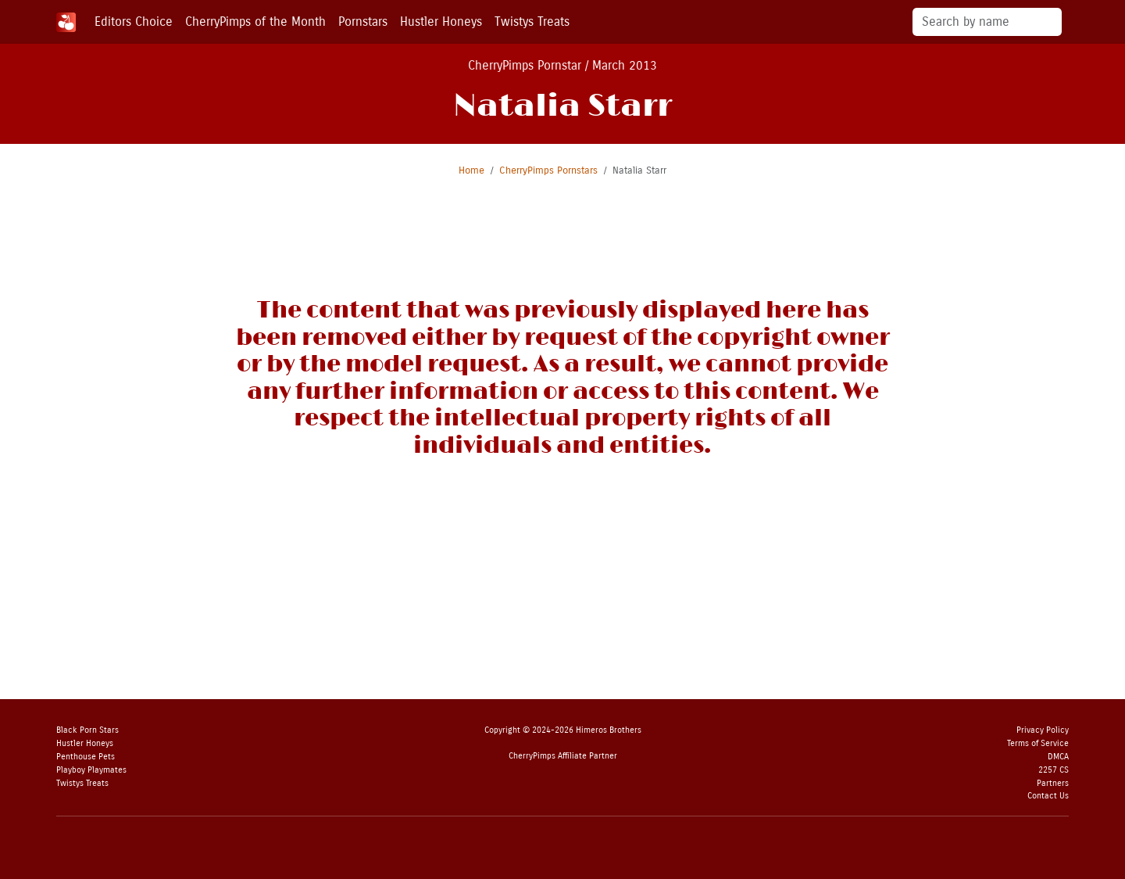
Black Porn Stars (87, 730)
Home (471, 170)
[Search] (987, 22)
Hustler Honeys (441, 21)
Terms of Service (1038, 743)
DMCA (1058, 757)
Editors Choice (134, 21)
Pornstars (363, 21)
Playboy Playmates (91, 770)
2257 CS (1053, 770)
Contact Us (1048, 796)
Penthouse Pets (85, 757)
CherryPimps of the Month (255, 21)
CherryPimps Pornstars (548, 170)
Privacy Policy (1042, 730)
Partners (1053, 783)
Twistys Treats (532, 21)
